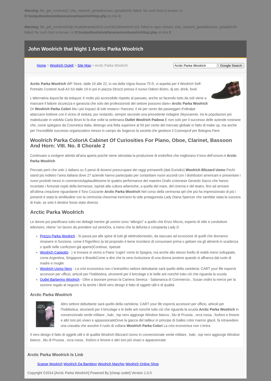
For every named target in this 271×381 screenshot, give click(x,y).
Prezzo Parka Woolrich (57, 236)
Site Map (84, 65)
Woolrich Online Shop (142, 364)
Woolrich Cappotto (54, 252)
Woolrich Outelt (61, 65)
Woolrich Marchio (111, 364)
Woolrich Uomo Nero (56, 269)
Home (41, 65)
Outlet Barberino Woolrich (59, 279)
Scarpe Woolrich (49, 364)
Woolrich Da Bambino (80, 364)
